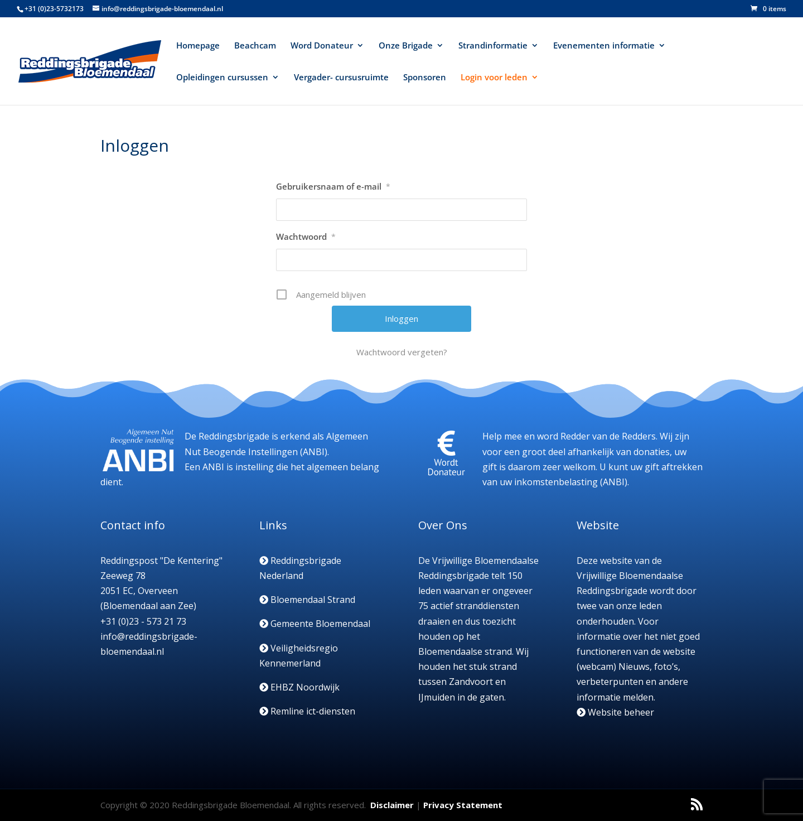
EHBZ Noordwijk (299, 687)
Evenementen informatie (604, 46)
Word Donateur (322, 46)
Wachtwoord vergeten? (401, 352)
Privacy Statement (462, 804)
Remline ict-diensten (307, 711)
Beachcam (255, 46)
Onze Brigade (406, 46)
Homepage (198, 46)
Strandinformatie (493, 46)
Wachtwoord (306, 236)
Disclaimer (392, 804)
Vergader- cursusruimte (341, 78)
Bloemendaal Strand (307, 599)
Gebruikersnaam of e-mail (333, 186)
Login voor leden (494, 78)
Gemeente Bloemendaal (314, 623)
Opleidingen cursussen (222, 78)
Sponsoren (424, 78)
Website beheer (615, 712)
